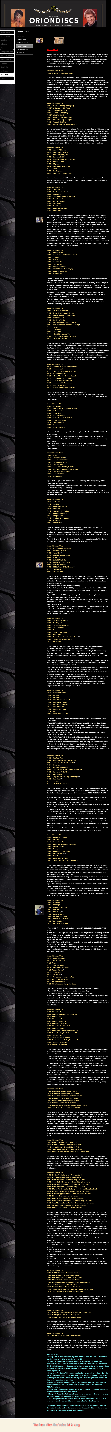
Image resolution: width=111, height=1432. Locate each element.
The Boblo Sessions (22, 43)
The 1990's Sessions (22, 53)
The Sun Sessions (22, 46)
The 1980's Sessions (22, 49)
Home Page (5, 32)
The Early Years (21, 39)
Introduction (20, 36)
